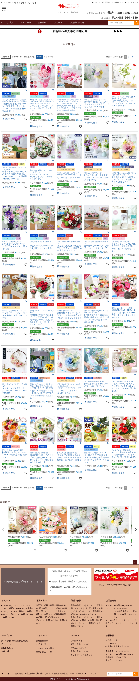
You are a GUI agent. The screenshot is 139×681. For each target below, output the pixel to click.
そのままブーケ (8, 644)
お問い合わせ (77, 22)
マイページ (24, 22)
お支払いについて (79, 648)
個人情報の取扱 (61, 673)
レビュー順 (48, 57)
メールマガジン (132, 2)
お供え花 (5, 651)
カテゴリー (7, 635)
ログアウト (91, 673)
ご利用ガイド (118, 2)
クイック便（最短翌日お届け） (15, 640)
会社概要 (110, 635)
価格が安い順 (17, 57)
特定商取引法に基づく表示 (38, 673)
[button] (136, 57)
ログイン (96, 2)
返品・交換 (76, 600)
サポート (75, 635)
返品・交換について (80, 651)
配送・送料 (42, 600)
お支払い (6, 600)
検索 (136, 23)
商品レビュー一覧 (44, 652)
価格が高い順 (29, 57)
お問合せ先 (111, 600)
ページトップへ (135, 562)
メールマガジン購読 (45, 648)
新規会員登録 (42, 640)
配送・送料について (80, 644)
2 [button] (128, 57)
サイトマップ (77, 673)
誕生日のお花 (7, 648)
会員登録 (106, 2)
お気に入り (7, 22)
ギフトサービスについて (82, 655)
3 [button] (132, 57)
